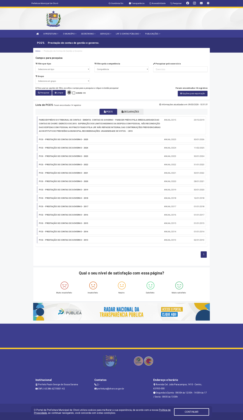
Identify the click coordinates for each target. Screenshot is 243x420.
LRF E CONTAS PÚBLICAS (128, 34)
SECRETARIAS (88, 34)
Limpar (59, 93)
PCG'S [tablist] (106, 111)
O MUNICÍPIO (69, 34)
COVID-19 (80, 93)
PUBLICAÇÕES (152, 34)
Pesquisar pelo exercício (167, 64)
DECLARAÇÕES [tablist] (132, 111)
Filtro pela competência (107, 64)
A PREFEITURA (50, 34)
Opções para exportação (192, 93)
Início (37, 51)
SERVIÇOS (105, 34)
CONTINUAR (191, 411)
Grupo (39, 76)
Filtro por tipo (43, 64)
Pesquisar (43, 93)
